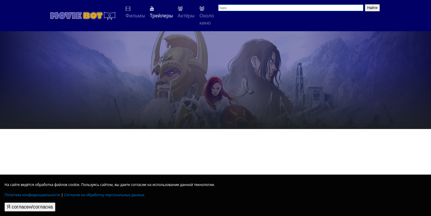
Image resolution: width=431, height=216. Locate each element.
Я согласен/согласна (30, 206)
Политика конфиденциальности (32, 194)
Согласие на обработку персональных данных (104, 194)
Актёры (186, 12)
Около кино (206, 16)
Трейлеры (161, 12)
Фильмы (135, 12)
